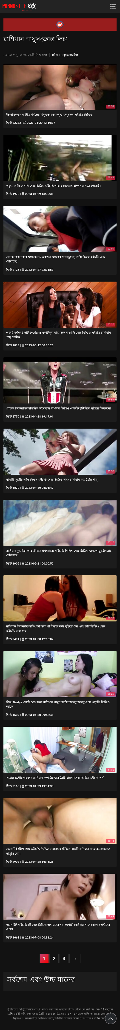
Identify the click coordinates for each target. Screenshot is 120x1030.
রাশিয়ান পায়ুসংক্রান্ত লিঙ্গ (64, 55)
